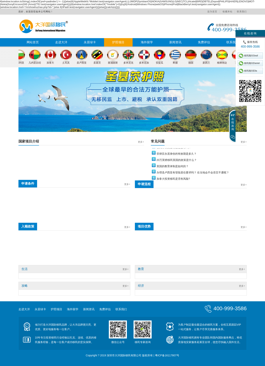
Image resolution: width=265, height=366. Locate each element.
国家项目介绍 (28, 141)
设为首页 (212, 11)
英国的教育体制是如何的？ (173, 167)
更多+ (141, 142)
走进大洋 (61, 42)
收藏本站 (227, 11)
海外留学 (147, 42)
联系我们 (242, 11)
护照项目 (118, 42)
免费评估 (204, 42)
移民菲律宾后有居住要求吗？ (174, 148)
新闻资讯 (175, 42)
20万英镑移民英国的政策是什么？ (177, 161)
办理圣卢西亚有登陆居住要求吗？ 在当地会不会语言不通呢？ (193, 173)
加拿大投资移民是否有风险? (173, 179)
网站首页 (33, 42)
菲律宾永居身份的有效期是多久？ (177, 154)
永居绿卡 (90, 42)
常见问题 (158, 141)
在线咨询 (250, 33)
